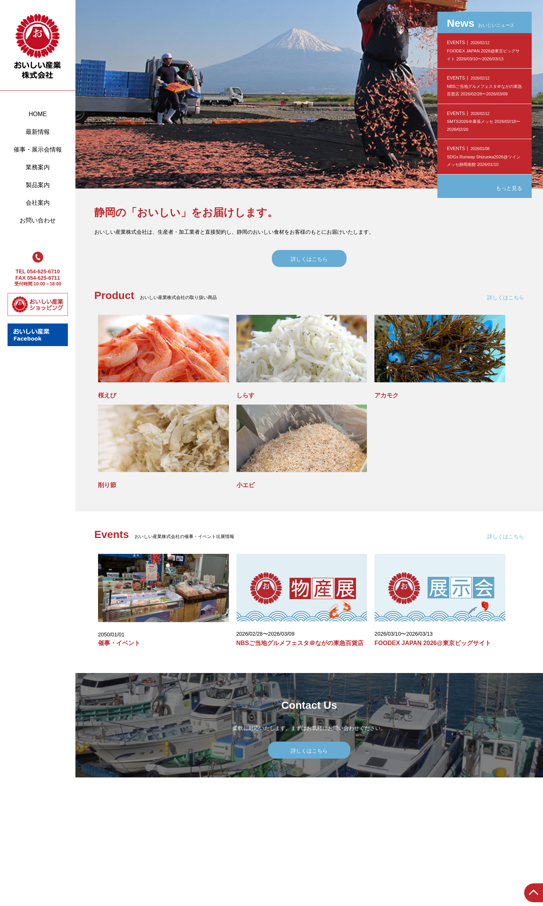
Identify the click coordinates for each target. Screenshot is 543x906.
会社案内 (38, 202)
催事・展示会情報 (38, 149)
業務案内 (38, 167)
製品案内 (38, 185)
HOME (38, 114)
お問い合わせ (38, 220)
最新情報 (38, 132)
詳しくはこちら (309, 259)
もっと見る (509, 188)
